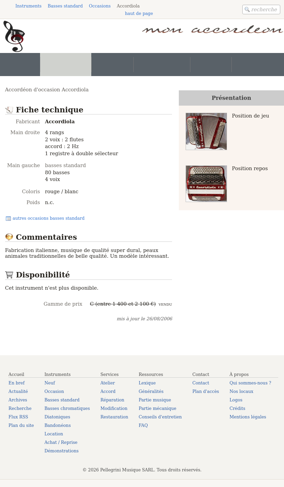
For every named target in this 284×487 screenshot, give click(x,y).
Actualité (18, 391)
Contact (200, 382)
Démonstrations (61, 450)
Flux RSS (18, 416)
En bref (16, 382)
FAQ (143, 425)
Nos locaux (241, 391)
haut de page (139, 13)
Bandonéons (57, 425)
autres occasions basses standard (48, 218)
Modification (114, 408)
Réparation (112, 399)
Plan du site (21, 425)
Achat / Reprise (60, 442)
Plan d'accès (205, 391)
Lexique (147, 382)
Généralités (151, 391)
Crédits (237, 408)
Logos (236, 399)
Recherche (20, 408)
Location (53, 433)
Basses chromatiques (67, 408)
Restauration (114, 416)
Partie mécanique (157, 408)
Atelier (107, 382)
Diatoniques (57, 416)
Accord (108, 391)
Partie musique (155, 399)
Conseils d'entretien (160, 416)
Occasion (54, 391)
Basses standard (62, 399)
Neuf (49, 382)
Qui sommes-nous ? (250, 382)
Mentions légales (248, 416)
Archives (17, 399)
